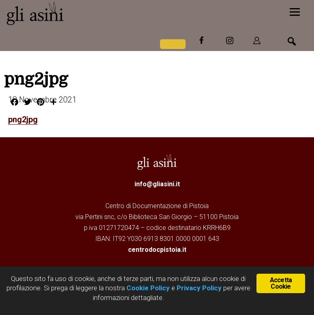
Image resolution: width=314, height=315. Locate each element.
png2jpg (23, 119)
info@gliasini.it (157, 184)
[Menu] (295, 11)
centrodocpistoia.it (157, 249)
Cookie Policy (147, 288)
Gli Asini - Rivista (67, 13)
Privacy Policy (199, 288)
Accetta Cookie (281, 283)
